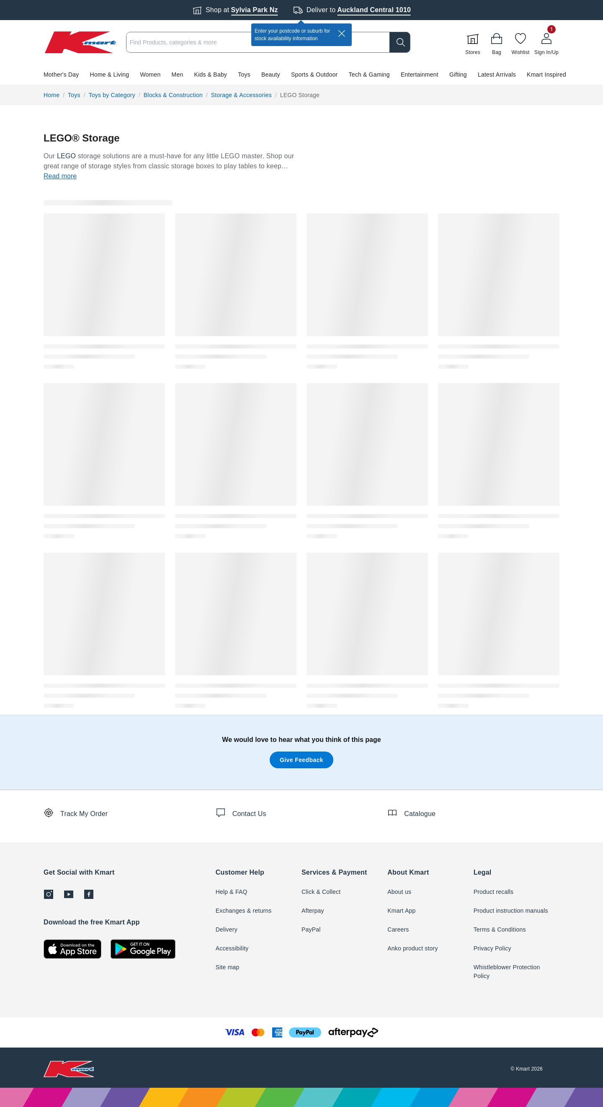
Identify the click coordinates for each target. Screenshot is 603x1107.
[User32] (546, 42)
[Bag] (497, 42)
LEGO (66, 156)
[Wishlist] (520, 42)
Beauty (270, 74)
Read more (60, 176)
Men (177, 74)
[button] (301, 74)
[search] (399, 42)
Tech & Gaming (369, 74)
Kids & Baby (210, 74)
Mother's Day (61, 74)
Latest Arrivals (497, 74)
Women (150, 74)
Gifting (458, 74)
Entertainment (419, 74)
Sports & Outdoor (314, 74)
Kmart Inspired (546, 74)
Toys (244, 74)
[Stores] (473, 42)
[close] (342, 33)
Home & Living (109, 74)
